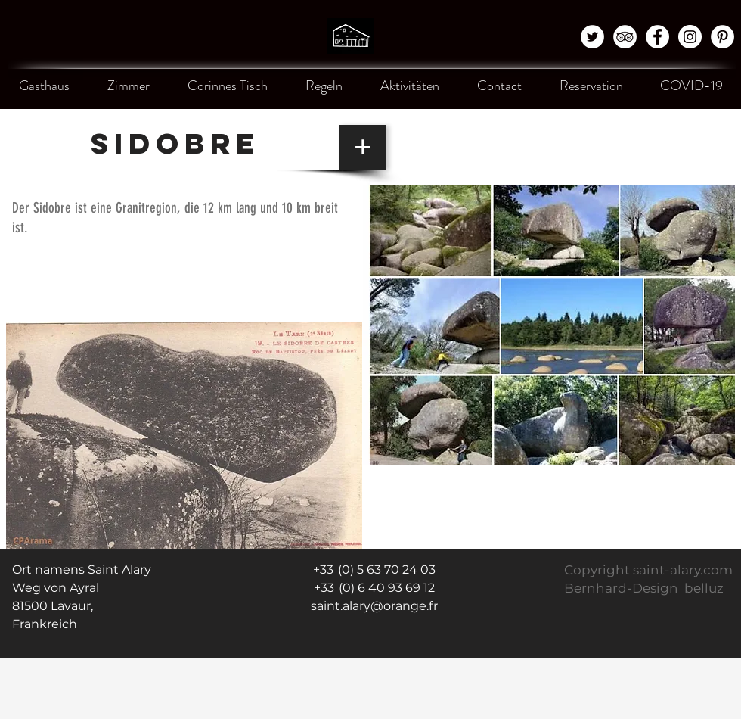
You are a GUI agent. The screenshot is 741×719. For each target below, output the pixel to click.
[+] (362, 147)
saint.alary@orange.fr (374, 606)
